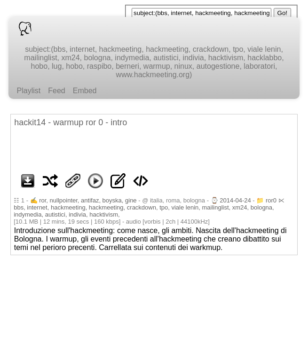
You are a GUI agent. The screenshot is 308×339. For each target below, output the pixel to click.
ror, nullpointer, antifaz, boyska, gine (87, 200)
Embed (85, 91)
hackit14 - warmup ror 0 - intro (70, 122)
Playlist (29, 91)
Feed (56, 91)
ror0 (271, 200)
